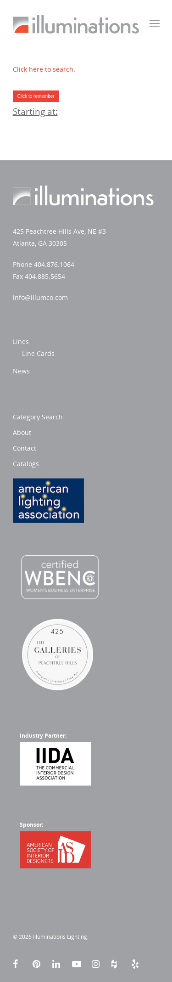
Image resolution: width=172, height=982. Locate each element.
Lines (21, 341)
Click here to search (43, 69)
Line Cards (38, 353)
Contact (24, 448)
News (21, 371)
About (22, 432)
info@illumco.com (40, 297)
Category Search (38, 416)
